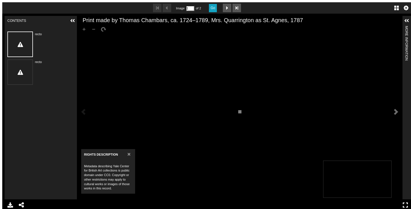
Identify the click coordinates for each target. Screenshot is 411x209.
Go (213, 8)
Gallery (396, 8)
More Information (406, 28)
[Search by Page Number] (190, 8)
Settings (406, 8)
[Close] (129, 154)
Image (180, 8)
